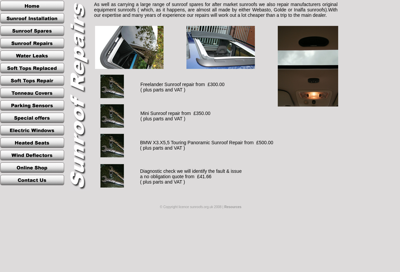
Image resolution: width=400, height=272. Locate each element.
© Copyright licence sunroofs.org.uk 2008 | (200, 207)
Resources (232, 207)
